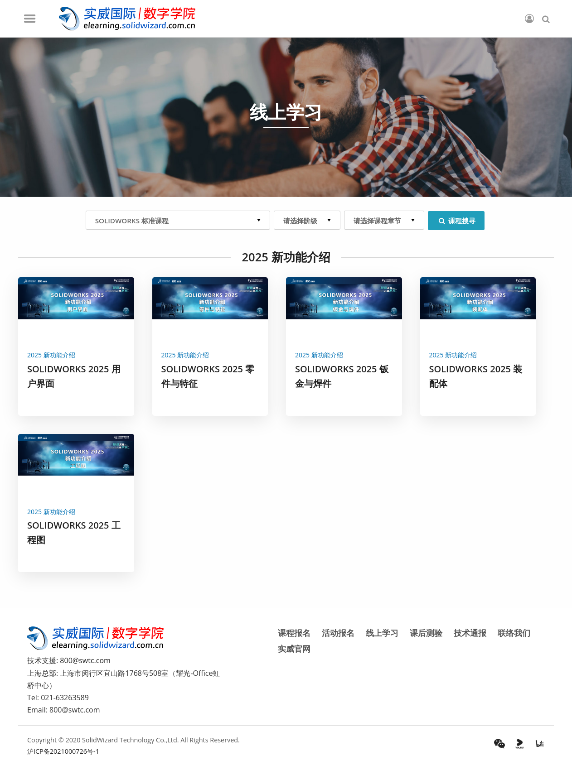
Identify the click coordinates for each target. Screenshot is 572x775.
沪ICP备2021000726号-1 (63, 751)
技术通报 (470, 632)
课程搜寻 (456, 220)
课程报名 (294, 632)
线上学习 (382, 632)
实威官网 (294, 648)
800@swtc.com (85, 660)
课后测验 (426, 632)
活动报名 (338, 632)
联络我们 (514, 632)
